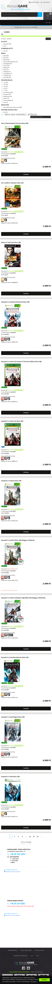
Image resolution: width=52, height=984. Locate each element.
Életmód (5, 59)
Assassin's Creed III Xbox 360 (11, 481)
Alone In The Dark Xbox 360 (11, 242)
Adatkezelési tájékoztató (20, 955)
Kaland (5, 67)
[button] (47, 22)
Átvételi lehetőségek (26, 950)
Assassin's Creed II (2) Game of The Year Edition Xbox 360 (21, 361)
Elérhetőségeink (35, 2)
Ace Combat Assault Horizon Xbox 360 (14, 123)
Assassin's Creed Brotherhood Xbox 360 (15, 302)
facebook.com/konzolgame (13, 871)
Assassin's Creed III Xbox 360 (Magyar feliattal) (17, 540)
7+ (4, 90)
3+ (4, 88)
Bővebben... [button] (34, 981)
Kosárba (26, 174)
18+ (4, 86)
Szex (4, 102)
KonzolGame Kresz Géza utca (11, 107)
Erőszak (5, 94)
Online (5, 98)
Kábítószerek (6, 96)
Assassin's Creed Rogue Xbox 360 (13, 717)
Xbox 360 (22, 27)
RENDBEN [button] (44, 979)
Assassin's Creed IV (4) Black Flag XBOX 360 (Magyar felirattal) (23, 598)
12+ (4, 82)
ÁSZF (32, 955)
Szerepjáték (6, 73)
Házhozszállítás (39, 950)
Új (3, 46)
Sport (4, 69)
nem (4, 51)
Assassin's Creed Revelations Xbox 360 (14, 657)
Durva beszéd (6, 92)
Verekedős (6, 75)
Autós (5, 57)
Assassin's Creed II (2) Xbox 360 (12, 421)
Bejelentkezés (46, 2)
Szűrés (48, 39)
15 (33, 836)
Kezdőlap (17, 27)
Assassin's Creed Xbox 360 (10, 776)
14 (30, 836)
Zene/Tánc (6, 77)
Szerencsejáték (7, 100)
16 (37, 836)
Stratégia (5, 71)
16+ (4, 84)
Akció (4, 55)
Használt (5, 44)
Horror (5, 65)
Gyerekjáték (6, 63)
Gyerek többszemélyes (9, 61)
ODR (37, 955)
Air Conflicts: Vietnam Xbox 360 (12, 183)
